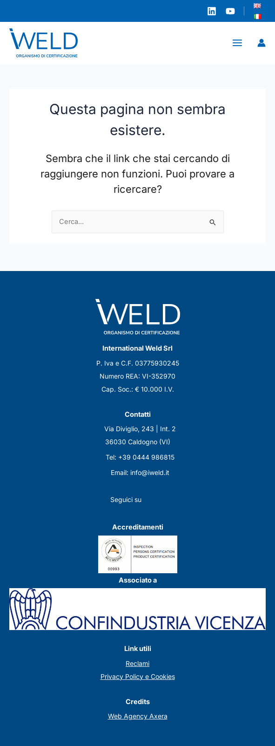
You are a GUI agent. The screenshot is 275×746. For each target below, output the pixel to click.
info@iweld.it (149, 472)
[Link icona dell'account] (261, 43)
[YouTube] (230, 11)
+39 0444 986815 (146, 457)
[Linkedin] (211, 11)
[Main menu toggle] (237, 43)
